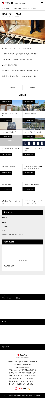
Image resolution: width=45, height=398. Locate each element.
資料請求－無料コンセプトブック (12, 235)
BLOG (4, 222)
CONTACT (5, 226)
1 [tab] (18, 260)
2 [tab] (20, 260)
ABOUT (4, 218)
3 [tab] (21, 260)
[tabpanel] (22, 257)
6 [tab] (27, 260)
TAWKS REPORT (14, 17)
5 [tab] (25, 260)
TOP (3, 230)
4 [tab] (23, 260)
